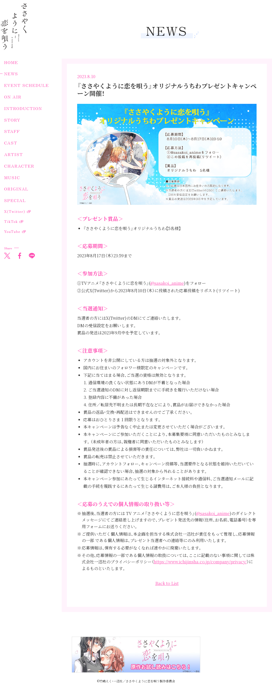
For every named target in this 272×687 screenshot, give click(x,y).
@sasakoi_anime (167, 283)
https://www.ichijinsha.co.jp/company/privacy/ (200, 562)
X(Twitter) (14, 211)
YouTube (12, 231)
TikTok (11, 221)
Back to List (167, 583)
